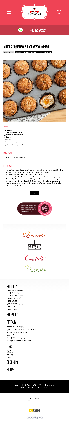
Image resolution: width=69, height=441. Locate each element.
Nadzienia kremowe (13, 292)
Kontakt (11, 369)
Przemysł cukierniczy (13, 308)
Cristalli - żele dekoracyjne (13, 298)
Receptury (18, 52)
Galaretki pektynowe (12, 301)
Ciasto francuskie (11, 337)
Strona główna (8, 52)
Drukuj (34, 193)
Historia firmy (10, 352)
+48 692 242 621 (38, 30)
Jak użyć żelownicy (11, 342)
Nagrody (9, 351)
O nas (10, 346)
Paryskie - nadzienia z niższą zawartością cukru (18, 297)
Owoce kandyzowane (12, 303)
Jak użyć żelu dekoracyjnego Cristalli (16, 338)
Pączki (8, 335)
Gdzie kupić (12, 362)
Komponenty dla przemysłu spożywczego (17, 305)
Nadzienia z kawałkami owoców (15, 295)
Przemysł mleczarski (13, 306)
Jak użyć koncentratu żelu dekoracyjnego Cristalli (19, 340)
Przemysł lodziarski (12, 309)
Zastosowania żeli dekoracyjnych (15, 326)
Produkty (12, 286)
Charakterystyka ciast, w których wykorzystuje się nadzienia (21, 329)
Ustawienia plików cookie (34, 400)
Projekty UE (10, 357)
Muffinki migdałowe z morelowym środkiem (37, 52)
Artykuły (11, 322)
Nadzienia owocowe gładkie (14, 294)
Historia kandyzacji (11, 331)
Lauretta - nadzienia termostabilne (15, 290)
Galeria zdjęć (10, 354)
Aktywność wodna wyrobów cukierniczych (17, 332)
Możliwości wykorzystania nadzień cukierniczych (19, 327)
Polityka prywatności (34, 398)
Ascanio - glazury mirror (13, 300)
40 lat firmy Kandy (11, 355)
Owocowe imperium (12, 334)
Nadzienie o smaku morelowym (16, 157)
